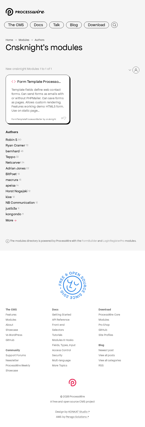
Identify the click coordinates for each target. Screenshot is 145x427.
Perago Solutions (76, 417)
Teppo (12, 157)
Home (9, 40)
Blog (74, 24)
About (9, 324)
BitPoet (13, 174)
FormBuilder (89, 240)
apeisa (12, 185)
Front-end (58, 324)
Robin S (13, 140)
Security (57, 355)
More (11, 220)
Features (11, 314)
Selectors (58, 330)
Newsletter (12, 360)
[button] (133, 70)
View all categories (110, 360)
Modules (24, 40)
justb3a (12, 208)
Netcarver (15, 162)
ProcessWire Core (109, 314)
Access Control (61, 350)
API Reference (60, 319)
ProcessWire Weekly (18, 365)
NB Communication (22, 203)
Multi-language (61, 360)
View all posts (107, 355)
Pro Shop (104, 324)
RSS (101, 365)
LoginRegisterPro (113, 240)
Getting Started (61, 314)
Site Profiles (106, 335)
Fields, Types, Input (64, 345)
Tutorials (57, 335)
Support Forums (16, 355)
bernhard (14, 151)
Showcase (12, 330)
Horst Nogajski (18, 191)
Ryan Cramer (17, 145)
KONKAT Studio (77, 411)
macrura (13, 180)
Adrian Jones (17, 168)
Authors (39, 40)
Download (96, 24)
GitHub (10, 340)
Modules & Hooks (62, 340)
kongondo (15, 214)
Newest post (106, 350)
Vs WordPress (14, 335)
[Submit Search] (114, 25)
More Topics (59, 365)
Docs (38, 24)
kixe (10, 197)
